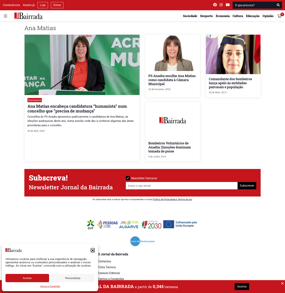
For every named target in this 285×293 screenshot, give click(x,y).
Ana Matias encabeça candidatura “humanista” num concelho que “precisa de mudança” (77, 108)
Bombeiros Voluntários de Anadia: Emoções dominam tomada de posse (169, 147)
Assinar (242, 286)
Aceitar (27, 278)
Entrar (57, 5)
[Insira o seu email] (182, 185)
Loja (43, 5)
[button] (93, 250)
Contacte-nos (11, 5)
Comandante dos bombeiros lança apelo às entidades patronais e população (230, 83)
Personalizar (72, 278)
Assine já (29, 5)
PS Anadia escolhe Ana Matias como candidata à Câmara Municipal (172, 80)
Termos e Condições (50, 286)
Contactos (104, 261)
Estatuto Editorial (109, 273)
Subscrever (247, 185)
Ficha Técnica (107, 267)
